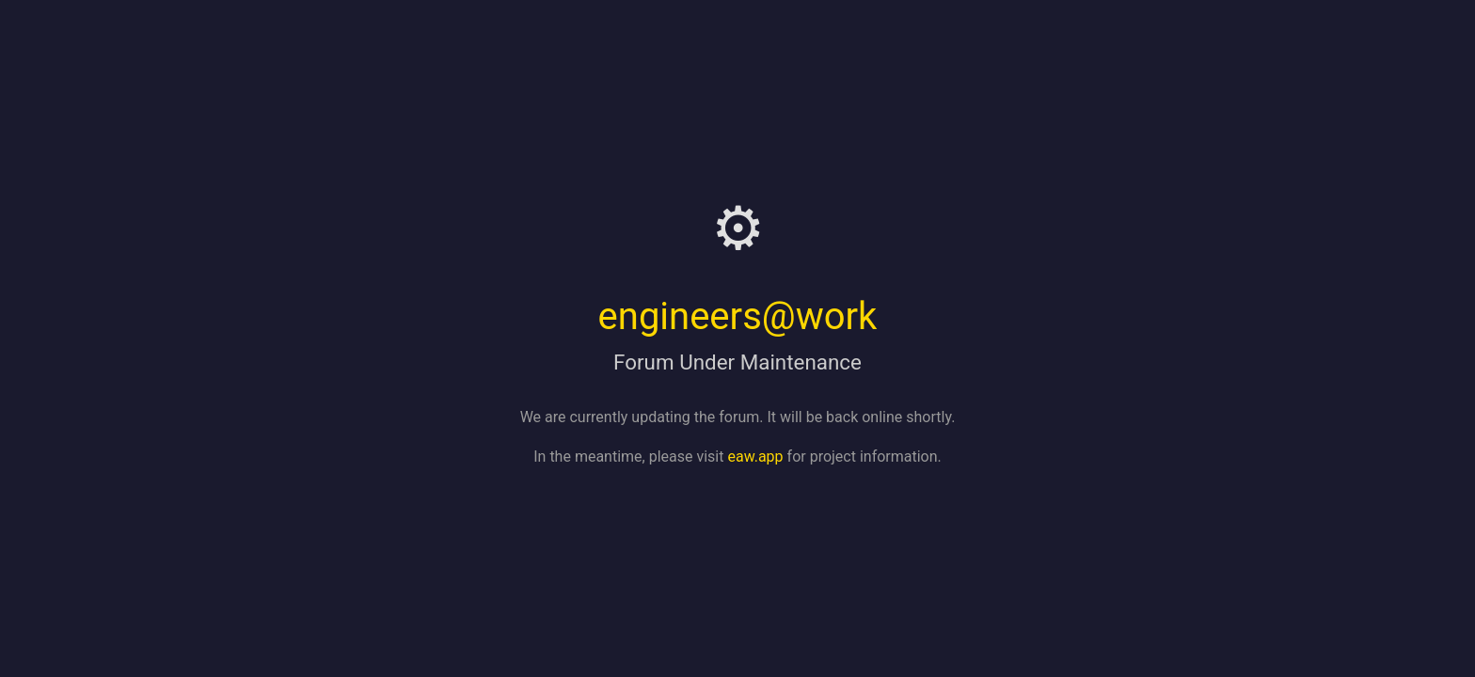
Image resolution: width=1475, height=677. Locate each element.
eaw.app (755, 456)
